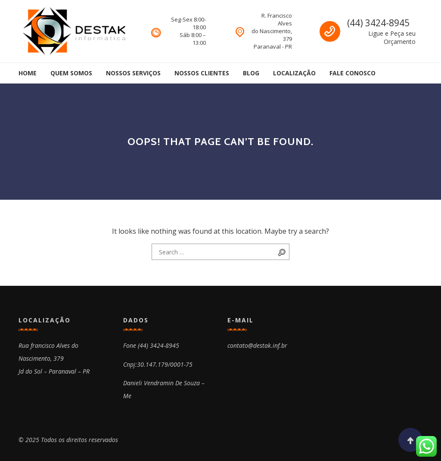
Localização (294, 73)
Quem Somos (71, 73)
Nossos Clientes (201, 73)
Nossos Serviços (133, 73)
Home (28, 73)
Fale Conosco (352, 73)
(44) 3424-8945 (378, 23)
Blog (251, 73)
